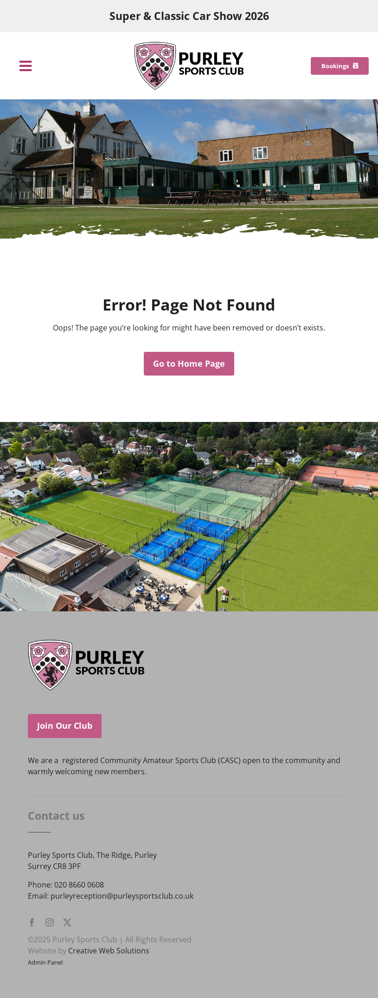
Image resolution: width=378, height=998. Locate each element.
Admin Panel (45, 962)
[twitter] (67, 922)
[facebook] (32, 922)
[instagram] (49, 922)
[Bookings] (340, 66)
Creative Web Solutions (108, 951)
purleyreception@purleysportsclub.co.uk (122, 896)
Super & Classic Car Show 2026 (189, 16)
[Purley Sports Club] (189, 45)
